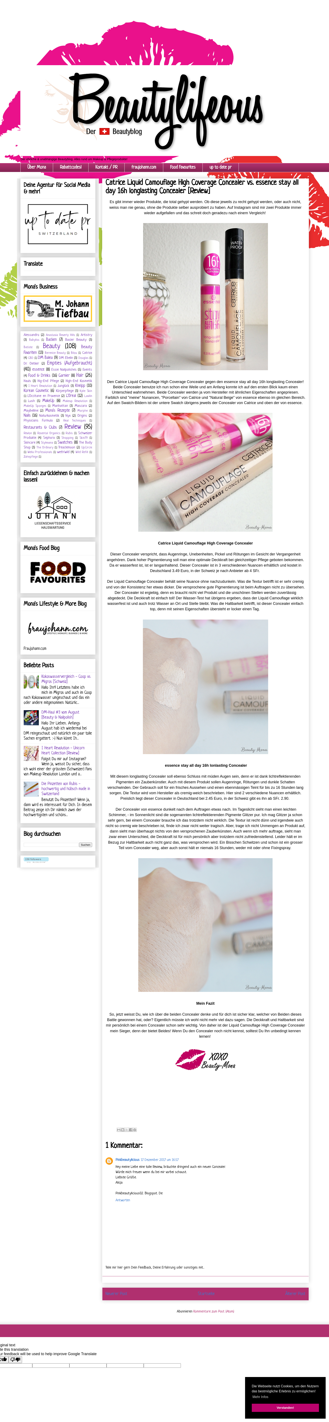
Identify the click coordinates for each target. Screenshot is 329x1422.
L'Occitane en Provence (43, 396)
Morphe (82, 411)
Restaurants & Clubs (40, 428)
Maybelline (31, 411)
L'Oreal (71, 396)
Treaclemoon (66, 447)
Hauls (27, 381)
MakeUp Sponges (35, 406)
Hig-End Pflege (48, 381)
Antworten (123, 1200)
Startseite (206, 1293)
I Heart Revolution (40, 386)
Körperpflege (65, 391)
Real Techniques (74, 421)
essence (38, 369)
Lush (31, 401)
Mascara (81, 406)
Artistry (86, 335)
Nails (27, 416)
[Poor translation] (15, 1359)
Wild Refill (82, 452)
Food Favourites (183, 167)
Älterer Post (295, 1293)
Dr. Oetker (31, 364)
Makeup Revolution (75, 401)
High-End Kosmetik (79, 381)
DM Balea (45, 358)
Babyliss (34, 340)
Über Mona (36, 167)
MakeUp (48, 401)
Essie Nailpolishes (64, 370)
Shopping (67, 438)
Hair (80, 375)
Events (87, 370)
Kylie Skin (86, 391)
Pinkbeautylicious (128, 1160)
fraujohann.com (144, 167)
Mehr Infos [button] (260, 1397)
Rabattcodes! (70, 167)
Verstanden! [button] (285, 1407)
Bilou (74, 353)
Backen (51, 340)
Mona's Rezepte (57, 410)
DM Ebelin (66, 358)
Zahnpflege (31, 457)
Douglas (83, 358)
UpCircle (86, 447)
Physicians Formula (38, 421)
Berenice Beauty (55, 353)
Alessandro (31, 335)
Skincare (29, 443)
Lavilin (88, 396)
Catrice (87, 353)
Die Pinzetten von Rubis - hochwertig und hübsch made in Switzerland (66, 789)
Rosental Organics (48, 433)
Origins (82, 416)
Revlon (28, 433)
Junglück (63, 386)
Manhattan (60, 406)
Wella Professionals (39, 452)
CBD (30, 358)
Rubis (69, 433)
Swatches (65, 442)
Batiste (28, 347)
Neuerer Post (116, 1293)
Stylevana (47, 443)
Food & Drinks (39, 376)
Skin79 (84, 438)
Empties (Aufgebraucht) (69, 363)
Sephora (49, 438)
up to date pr (221, 167)
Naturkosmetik (49, 416)
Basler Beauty (75, 340)
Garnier (64, 376)
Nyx (68, 416)
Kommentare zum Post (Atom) (213, 1312)
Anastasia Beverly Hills (60, 335)
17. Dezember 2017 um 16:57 (160, 1160)
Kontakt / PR (106, 167)
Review (72, 427)
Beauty (51, 346)
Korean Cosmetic (36, 391)
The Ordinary (45, 447)
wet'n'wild (63, 452)
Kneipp (80, 386)
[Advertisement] (126, 29)
